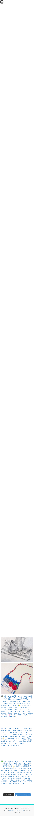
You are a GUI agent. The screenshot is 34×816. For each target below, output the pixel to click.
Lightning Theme (20, 810)
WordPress (11, 810)
